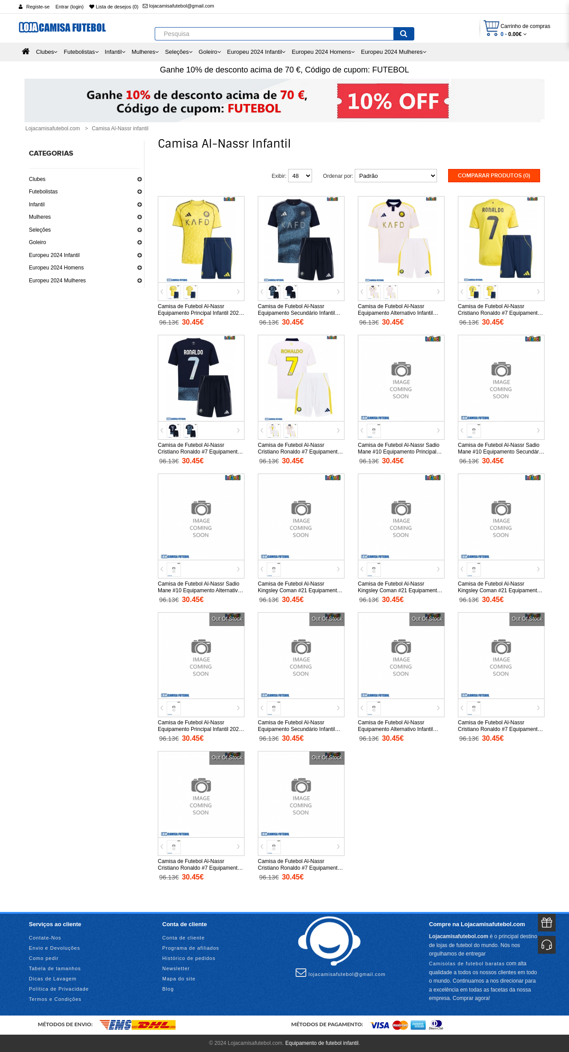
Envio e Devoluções (54, 948)
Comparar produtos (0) (494, 175)
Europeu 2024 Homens (56, 268)
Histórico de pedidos (189, 958)
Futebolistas (43, 192)
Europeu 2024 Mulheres (57, 280)
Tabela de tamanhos (55, 968)
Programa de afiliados (190, 948)
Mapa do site (179, 978)
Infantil (36, 204)
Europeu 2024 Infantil (54, 255)
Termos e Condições (55, 999)
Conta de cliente (183, 937)
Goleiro (37, 242)
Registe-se (38, 6)
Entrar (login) (70, 6)
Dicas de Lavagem (52, 978)
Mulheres (40, 217)
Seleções (40, 230)
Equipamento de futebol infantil (322, 1043)
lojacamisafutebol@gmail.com (178, 5)
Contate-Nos (45, 937)
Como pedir (44, 958)
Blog (168, 989)
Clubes (37, 179)
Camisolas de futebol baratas (467, 963)
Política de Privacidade (59, 989)
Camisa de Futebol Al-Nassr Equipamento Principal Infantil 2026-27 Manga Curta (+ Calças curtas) (201, 729)
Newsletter (176, 968)
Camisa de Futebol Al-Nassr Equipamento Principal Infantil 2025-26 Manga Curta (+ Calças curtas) (201, 312)
